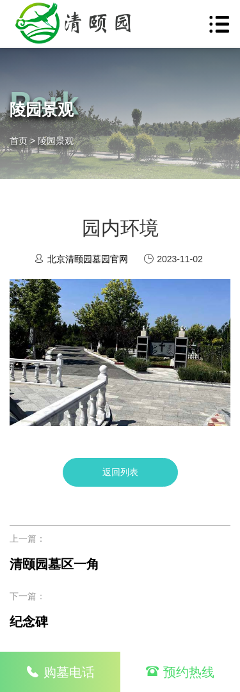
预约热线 (179, 672)
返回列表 (120, 472)
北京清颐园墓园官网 (87, 259)
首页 (19, 141)
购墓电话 (60, 671)
